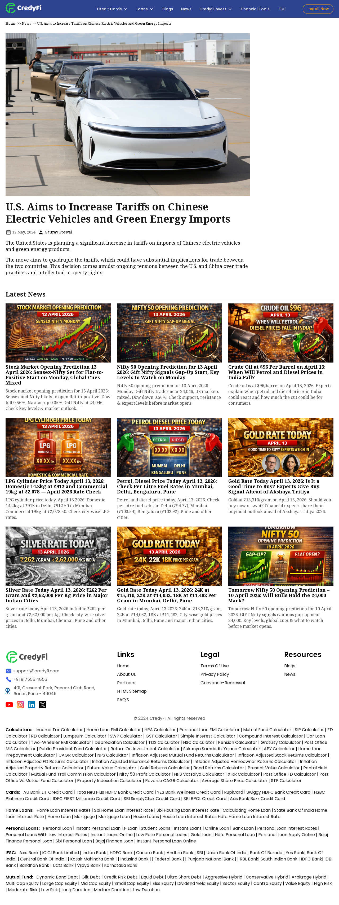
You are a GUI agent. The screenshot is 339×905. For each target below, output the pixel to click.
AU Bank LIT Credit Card (48, 794)
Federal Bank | (169, 860)
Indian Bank (94, 854)
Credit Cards (112, 9)
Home (11, 24)
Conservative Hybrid (267, 878)
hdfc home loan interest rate (249, 818)
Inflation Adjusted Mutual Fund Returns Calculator (183, 756)
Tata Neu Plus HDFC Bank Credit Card (115, 794)
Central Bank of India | (44, 860)
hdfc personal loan (235, 836)
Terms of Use (214, 667)
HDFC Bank (121, 854)
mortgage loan (114, 818)
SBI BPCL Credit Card (206, 800)
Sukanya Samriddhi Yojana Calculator (221, 750)
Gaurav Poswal (55, 233)
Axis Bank (29, 854)
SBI (200, 854)
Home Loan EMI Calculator (113, 731)
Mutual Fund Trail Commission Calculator (73, 775)
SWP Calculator (126, 737)
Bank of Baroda (266, 854)
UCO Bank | (65, 867)
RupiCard (234, 794)
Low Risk (49, 891)
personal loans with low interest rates (46, 836)
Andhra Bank (180, 854)
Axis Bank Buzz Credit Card (257, 800)
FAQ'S (123, 701)
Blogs (167, 9)
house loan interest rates (190, 818)
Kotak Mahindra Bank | (94, 860)
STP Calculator (286, 782)
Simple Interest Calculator (208, 737)
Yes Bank (295, 854)
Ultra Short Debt (184, 878)
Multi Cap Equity (22, 885)
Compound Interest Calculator (271, 737)
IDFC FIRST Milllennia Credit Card (87, 800)
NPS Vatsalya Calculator (199, 775)
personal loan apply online (287, 836)
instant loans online (112, 836)
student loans (155, 830)
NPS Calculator (112, 756)
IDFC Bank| (312, 860)
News (186, 9)
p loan (131, 830)
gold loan (201, 836)
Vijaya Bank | (90, 867)
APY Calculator (279, 750)
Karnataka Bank (120, 867)
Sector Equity (236, 885)
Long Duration (75, 891)
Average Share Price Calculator (234, 782)
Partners (126, 684)
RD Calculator (45, 737)
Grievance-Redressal (222, 684)
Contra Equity (267, 885)
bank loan (243, 830)
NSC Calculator (199, 744)
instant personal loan (98, 830)
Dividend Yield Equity (198, 885)
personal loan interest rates (287, 830)
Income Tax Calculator (59, 731)
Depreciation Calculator (120, 744)
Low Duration (146, 891)
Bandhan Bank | (36, 867)
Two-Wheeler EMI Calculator (61, 744)
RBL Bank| (250, 860)
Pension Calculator (237, 744)
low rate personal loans (162, 836)
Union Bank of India (226, 854)
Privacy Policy (214, 676)
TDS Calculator (164, 744)
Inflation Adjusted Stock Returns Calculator (282, 756)
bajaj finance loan (114, 842)
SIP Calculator (309, 731)
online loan (217, 830)
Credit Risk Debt (120, 878)
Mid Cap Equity (96, 885)
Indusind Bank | (136, 860)
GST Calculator (161, 737)
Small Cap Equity (131, 885)
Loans (145, 9)
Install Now (318, 8)
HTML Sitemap (132, 693)
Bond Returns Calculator (218, 769)
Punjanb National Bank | (212, 860)
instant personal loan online (166, 842)
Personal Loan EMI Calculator (209, 731)
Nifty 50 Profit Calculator (145, 775)
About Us (126, 676)
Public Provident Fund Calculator (73, 750)
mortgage (85, 818)
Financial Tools (255, 9)
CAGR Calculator (76, 756)
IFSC (282, 9)
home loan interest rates (64, 812)
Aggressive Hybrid (223, 878)
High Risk (323, 885)
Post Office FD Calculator (289, 775)
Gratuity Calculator (281, 744)
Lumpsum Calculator (84, 737)
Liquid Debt (152, 878)
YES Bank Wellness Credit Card (189, 794)
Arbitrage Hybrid (309, 878)
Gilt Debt (91, 878)
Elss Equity (163, 885)
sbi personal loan (74, 842)
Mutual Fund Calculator (267, 731)
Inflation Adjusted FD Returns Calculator (47, 763)
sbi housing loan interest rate (188, 812)
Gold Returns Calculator (165, 769)
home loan (59, 818)
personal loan (58, 830)
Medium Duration (111, 891)
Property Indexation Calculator (109, 782)
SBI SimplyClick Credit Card (152, 800)
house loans (146, 818)
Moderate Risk (23, 891)
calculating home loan (247, 812)
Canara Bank (150, 854)
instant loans (188, 830)
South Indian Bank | (281, 860)
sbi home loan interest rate (123, 812)
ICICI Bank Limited (61, 854)
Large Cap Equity (59, 885)
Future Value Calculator (111, 769)
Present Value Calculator (274, 769)
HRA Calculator (160, 731)
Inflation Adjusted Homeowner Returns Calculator (244, 763)
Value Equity (297, 885)
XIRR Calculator (244, 775)
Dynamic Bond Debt (57, 878)
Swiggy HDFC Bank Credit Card (278, 794)
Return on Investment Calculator (145, 750)
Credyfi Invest (216, 9)
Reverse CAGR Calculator (171, 782)
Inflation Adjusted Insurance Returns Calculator (141, 763)
